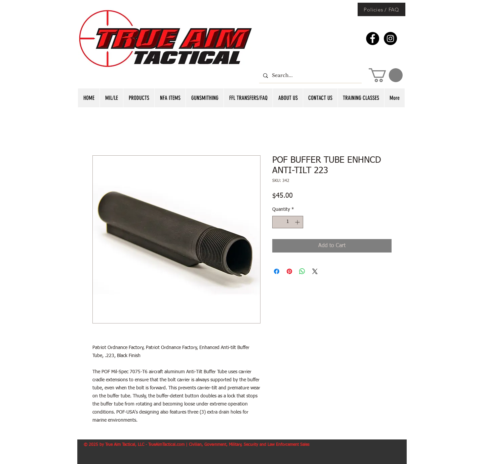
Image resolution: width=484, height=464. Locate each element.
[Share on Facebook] (277, 271)
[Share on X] (315, 271)
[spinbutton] (288, 222)
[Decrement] (277, 222)
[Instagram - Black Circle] (390, 38)
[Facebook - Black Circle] (372, 38)
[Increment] (298, 222)
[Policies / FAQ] (381, 9)
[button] (386, 75)
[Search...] (310, 75)
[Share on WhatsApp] (302, 271)
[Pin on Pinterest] (289, 271)
